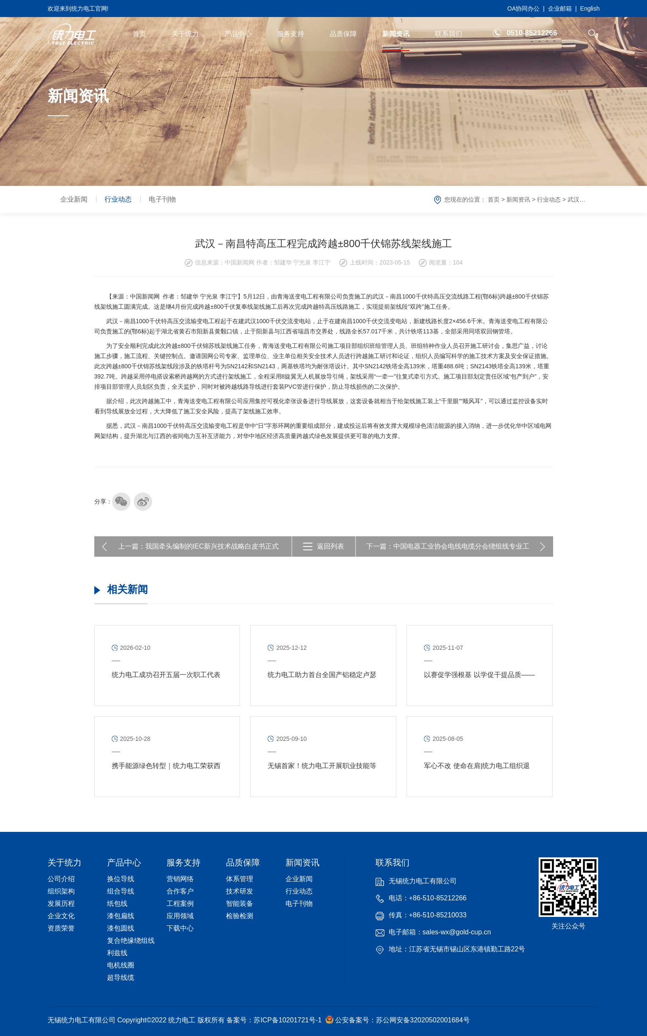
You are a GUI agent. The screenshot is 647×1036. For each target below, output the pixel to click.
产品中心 (237, 33)
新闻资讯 (396, 33)
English (590, 8)
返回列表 (330, 546)
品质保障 (343, 33)
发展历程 (61, 903)
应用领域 (180, 915)
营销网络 (180, 878)
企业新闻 (74, 199)
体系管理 (239, 878)
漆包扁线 (120, 915)
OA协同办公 (523, 8)
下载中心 (180, 928)
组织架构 (61, 891)
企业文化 (61, 915)
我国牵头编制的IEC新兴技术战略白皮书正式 (212, 546)
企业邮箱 (560, 8)
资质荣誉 (61, 928)
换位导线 (120, 878)
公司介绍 (61, 878)
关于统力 (185, 33)
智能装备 (239, 903)
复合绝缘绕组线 (131, 940)
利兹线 (117, 952)
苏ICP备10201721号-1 (288, 1020)
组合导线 (120, 891)
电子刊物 (162, 199)
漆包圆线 (120, 928)
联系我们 (448, 33)
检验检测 (239, 915)
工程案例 (180, 903)
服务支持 (290, 33)
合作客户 (180, 891)
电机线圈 (120, 965)
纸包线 (117, 903)
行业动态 (118, 199)
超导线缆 (120, 977)
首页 (139, 33)
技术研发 (239, 891)
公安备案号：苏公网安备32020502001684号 (397, 1019)
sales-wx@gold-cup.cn (457, 932)
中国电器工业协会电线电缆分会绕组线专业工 (461, 546)
